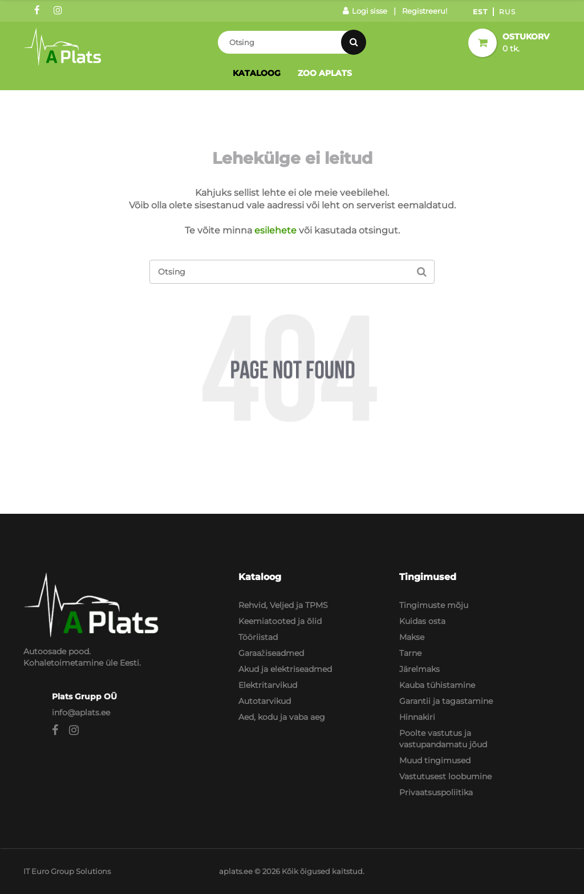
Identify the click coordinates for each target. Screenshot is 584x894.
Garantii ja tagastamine (446, 701)
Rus (507, 11)
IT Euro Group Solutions (67, 871)
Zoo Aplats (325, 73)
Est (480, 11)
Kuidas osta (422, 621)
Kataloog (257, 73)
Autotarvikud (264, 701)
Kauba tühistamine (437, 685)
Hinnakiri (417, 717)
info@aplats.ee (81, 712)
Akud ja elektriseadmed (285, 669)
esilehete (275, 230)
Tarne (410, 653)
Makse (411, 637)
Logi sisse (365, 10)
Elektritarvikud (267, 685)
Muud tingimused (435, 760)
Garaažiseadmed (271, 653)
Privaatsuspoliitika (436, 792)
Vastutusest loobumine (445, 776)
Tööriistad (258, 637)
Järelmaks (419, 669)
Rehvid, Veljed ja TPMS (283, 605)
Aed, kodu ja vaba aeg (281, 717)
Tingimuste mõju (433, 605)
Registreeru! (424, 10)
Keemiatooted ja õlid (280, 621)
